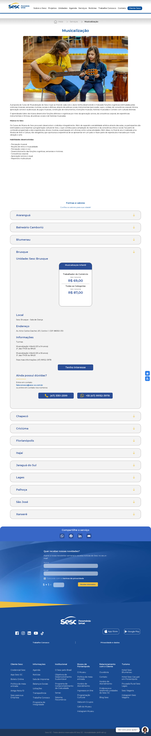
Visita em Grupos (85, 702)
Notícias (93, 8)
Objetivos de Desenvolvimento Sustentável (63, 677)
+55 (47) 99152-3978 (95, 395)
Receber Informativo (88, 584)
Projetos (52, 8)
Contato (122, 8)
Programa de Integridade (39, 703)
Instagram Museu (85, 711)
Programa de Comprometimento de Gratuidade (64, 686)
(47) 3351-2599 (56, 395)
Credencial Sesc (18, 670)
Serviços (82, 8)
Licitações (37, 688)
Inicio (60, 22)
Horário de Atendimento (83, 685)
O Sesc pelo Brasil (63, 670)
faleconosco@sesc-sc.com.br (29, 385)
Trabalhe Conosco (107, 8)
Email (46, 570)
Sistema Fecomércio (60, 698)
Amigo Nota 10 (17, 691)
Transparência (39, 693)
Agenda (73, 8)
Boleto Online (17, 679)
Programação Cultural (83, 696)
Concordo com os (64, 578)
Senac (58, 693)
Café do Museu (84, 707)
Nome (46, 562)
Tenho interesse (75, 367)
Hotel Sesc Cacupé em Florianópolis (131, 678)
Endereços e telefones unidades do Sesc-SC (108, 690)
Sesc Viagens (128, 690)
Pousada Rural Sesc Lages (131, 685)
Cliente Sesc (135, 8)
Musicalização (91, 22)
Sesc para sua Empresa (17, 696)
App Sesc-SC (16, 675)
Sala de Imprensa (41, 679)
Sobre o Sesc (40, 8)
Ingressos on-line (85, 690)
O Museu (81, 672)
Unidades (62, 8)
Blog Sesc (104, 697)
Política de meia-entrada (18, 685)
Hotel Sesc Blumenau (127, 671)
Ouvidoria (104, 672)
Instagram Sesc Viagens (129, 696)
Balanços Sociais (40, 684)
